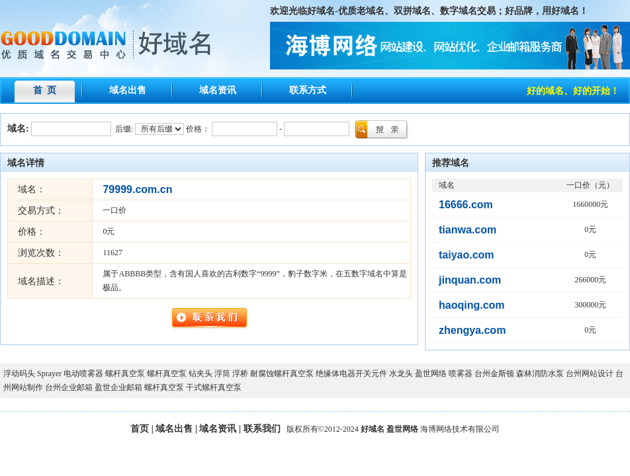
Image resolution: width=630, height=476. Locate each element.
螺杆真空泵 (125, 373)
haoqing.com (472, 305)
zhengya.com (472, 330)
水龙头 (401, 373)
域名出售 (127, 90)
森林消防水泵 (540, 373)
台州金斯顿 (494, 373)
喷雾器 (460, 373)
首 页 (44, 90)
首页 (139, 429)
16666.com (466, 204)
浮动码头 (19, 373)
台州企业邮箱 (69, 387)
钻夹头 (200, 373)
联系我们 (262, 429)
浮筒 (222, 373)
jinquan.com (470, 280)
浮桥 (240, 373)
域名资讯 (217, 90)
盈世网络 (431, 373)
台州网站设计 (589, 373)
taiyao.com (466, 254)
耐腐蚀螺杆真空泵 (282, 373)
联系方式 (307, 90)
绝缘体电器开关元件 (351, 373)
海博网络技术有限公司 (460, 429)
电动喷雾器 (83, 373)
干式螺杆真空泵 (214, 387)
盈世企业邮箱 (118, 387)
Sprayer (49, 373)
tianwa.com (467, 229)
